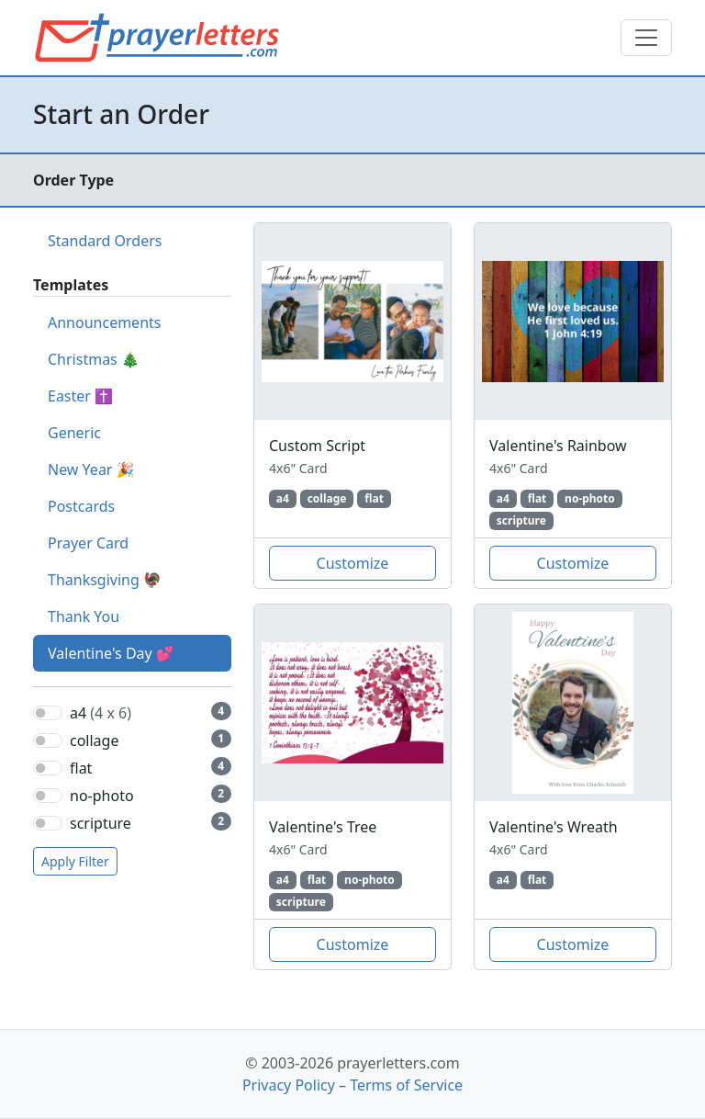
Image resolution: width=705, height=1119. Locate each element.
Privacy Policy (288, 1085)
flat (81, 768)
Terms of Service (406, 1085)
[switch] (47, 713)
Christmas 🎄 (94, 359)
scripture (100, 823)
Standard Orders (105, 241)
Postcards (81, 506)
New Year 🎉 (91, 469)
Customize (353, 563)
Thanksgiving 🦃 (105, 580)
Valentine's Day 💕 (111, 653)
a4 (100, 713)
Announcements (104, 322)
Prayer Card (88, 543)
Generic (74, 433)
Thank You (83, 616)
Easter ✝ (80, 396)
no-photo (102, 796)
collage (94, 740)
